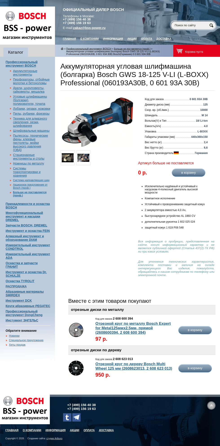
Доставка (163, 38)
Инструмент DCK (19, 300)
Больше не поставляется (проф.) (132, 48)
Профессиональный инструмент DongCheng (24, 313)
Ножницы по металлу (28, 163)
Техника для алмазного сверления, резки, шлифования (30, 122)
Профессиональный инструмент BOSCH (21, 63)
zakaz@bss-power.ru (89, 28)
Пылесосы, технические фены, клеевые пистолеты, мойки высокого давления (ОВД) (30, 143)
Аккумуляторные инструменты (25, 72)
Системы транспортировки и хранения (26, 172)
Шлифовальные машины (31, 130)
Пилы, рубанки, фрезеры (31, 113)
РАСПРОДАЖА (16, 286)
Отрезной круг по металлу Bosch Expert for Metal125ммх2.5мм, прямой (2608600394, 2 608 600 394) (133, 328)
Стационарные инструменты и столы (28, 156)
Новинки (14, 335)
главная (69, 38)
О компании (89, 38)
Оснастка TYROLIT (20, 281)
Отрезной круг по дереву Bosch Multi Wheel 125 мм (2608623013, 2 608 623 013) (133, 366)
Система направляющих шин (31, 180)
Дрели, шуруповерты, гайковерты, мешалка (28, 89)
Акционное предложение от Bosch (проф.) (30, 186)
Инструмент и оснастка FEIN (28, 231)
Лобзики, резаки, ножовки (31, 108)
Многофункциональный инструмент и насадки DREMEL (24, 216)
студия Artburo (54, 438)
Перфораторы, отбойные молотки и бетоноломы (31, 81)
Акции (132, 38)
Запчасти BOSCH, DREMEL (26, 225)
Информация (113, 38)
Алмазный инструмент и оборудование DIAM (25, 238)
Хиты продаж (17, 344)
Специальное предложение (26, 340)
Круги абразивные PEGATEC (28, 306)
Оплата (146, 38)
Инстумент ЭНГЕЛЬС (22, 320)
